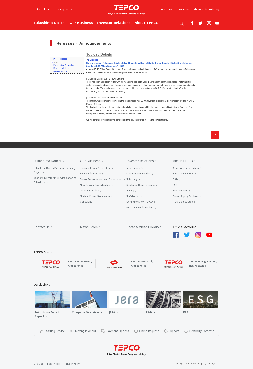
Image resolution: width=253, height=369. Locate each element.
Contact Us (166, 9)
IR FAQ (130, 190)
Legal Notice (54, 363)
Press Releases (60, 59)
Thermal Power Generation (95, 168)
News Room (183, 9)
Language (66, 9)
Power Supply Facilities (186, 196)
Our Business (81, 22)
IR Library (131, 179)
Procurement (180, 190)
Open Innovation (89, 190)
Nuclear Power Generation (95, 196)
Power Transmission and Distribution (101, 179)
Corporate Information (186, 168)
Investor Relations (114, 22)
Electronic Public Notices (140, 207)
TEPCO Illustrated (183, 201)
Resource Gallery (61, 68)
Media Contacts (60, 71)
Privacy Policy (72, 363)
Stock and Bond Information (142, 185)
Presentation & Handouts (64, 65)
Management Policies (138, 173)
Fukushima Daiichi (50, 22)
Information (133, 168)
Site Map (38, 363)
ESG (175, 185)
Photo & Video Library (206, 9)
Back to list (93, 60)
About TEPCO (147, 22)
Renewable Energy (90, 173)
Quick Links (42, 9)
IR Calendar (133, 196)
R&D (175, 179)
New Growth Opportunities (95, 185)
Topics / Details (99, 54)
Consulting (86, 201)
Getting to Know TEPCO (139, 201)
